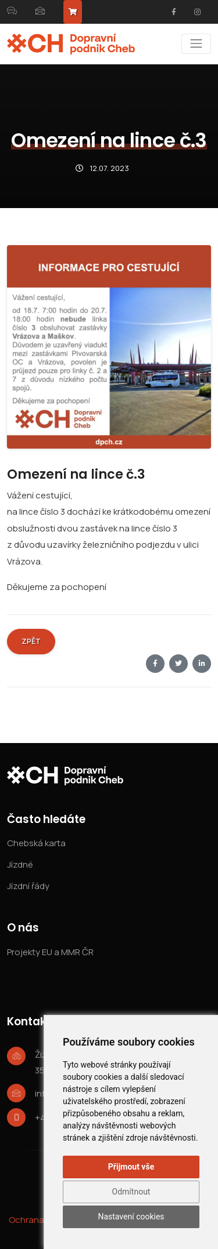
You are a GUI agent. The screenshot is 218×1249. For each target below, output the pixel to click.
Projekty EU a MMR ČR (50, 952)
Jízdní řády (28, 886)
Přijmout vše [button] (131, 1166)
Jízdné (20, 864)
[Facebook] (174, 12)
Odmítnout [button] (131, 1191)
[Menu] (196, 44)
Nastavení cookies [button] (131, 1216)
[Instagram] (197, 12)
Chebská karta (36, 843)
